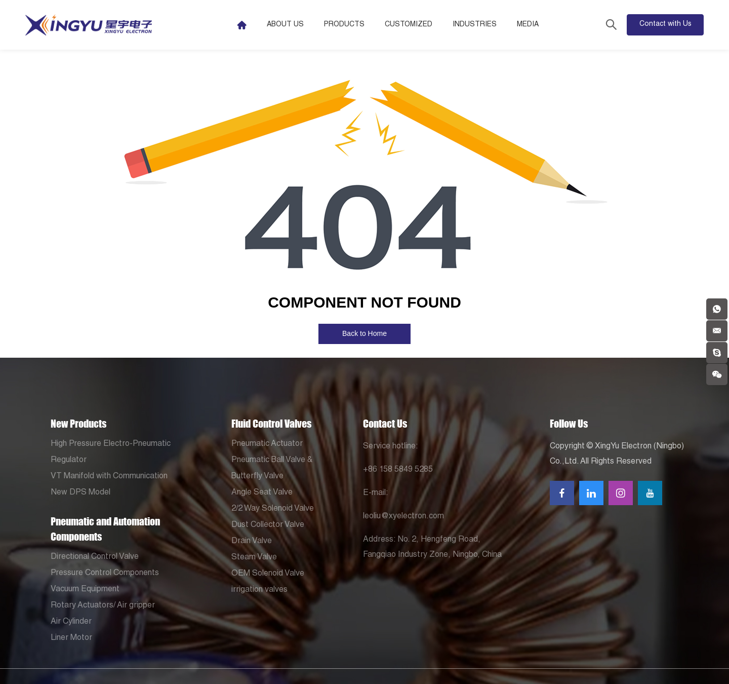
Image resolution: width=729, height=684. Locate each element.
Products (344, 24)
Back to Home (364, 333)
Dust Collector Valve (267, 525)
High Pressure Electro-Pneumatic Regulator (111, 452)
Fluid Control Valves (271, 423)
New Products (78, 423)
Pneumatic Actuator (267, 444)
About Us (285, 24)
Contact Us (385, 423)
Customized (408, 24)
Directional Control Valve (95, 557)
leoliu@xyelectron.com (403, 517)
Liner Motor (71, 638)
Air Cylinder (71, 622)
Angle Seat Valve (262, 493)
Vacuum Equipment (85, 590)
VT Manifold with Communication (109, 477)
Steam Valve (254, 558)
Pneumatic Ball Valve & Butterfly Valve (271, 469)
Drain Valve (251, 542)
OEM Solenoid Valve (267, 574)
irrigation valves (259, 590)
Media (528, 24)
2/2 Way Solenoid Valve (272, 509)
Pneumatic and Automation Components (105, 529)
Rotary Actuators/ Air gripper (103, 606)
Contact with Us (665, 24)
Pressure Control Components (105, 573)
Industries (475, 24)
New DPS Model (80, 493)
